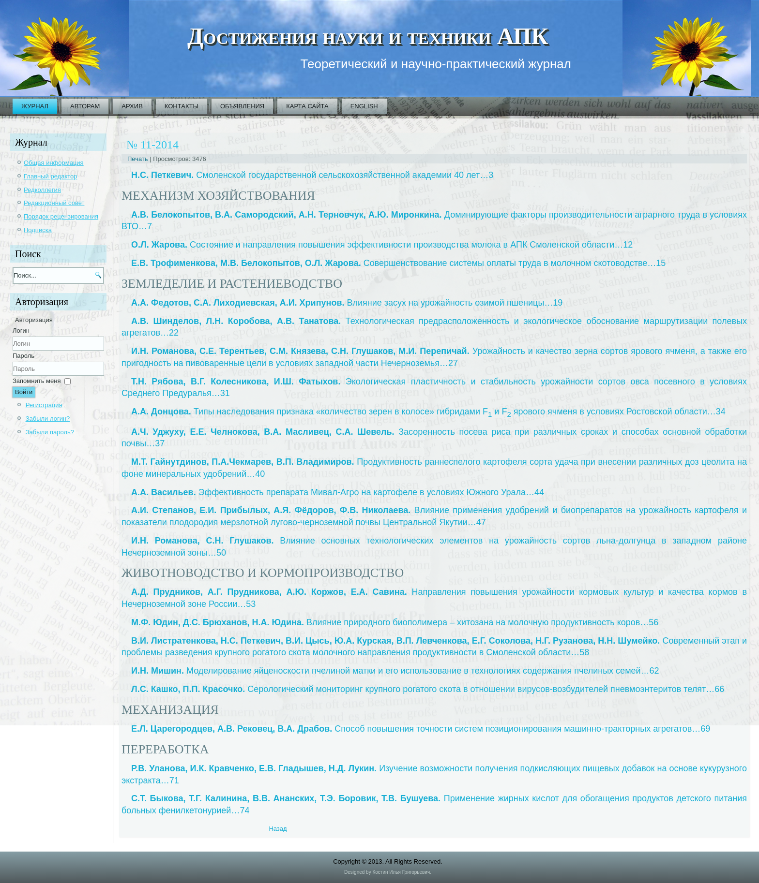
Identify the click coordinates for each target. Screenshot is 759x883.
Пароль (23, 355)
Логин (21, 330)
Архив (131, 106)
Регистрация (44, 405)
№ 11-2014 (152, 144)
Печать (138, 158)
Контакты (181, 106)
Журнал (34, 106)
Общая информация (54, 162)
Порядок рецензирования (61, 216)
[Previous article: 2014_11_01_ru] (278, 828)
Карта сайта (307, 106)
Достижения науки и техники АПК (367, 36)
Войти (23, 392)
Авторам (85, 106)
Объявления (242, 106)
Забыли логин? (48, 418)
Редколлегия (42, 189)
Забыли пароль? (50, 432)
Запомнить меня (37, 380)
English (364, 106)
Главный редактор (50, 176)
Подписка (38, 230)
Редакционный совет (54, 202)
